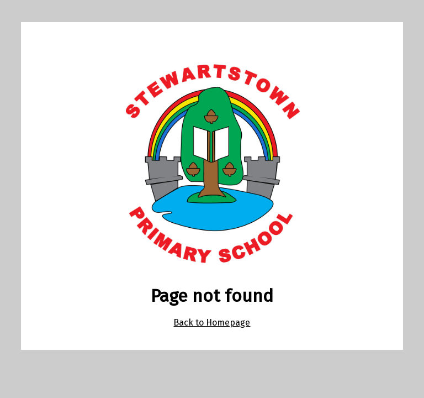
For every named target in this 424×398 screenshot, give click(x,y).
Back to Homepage (211, 322)
